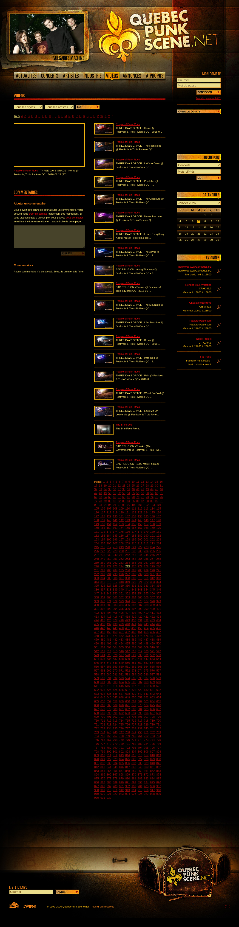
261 (109, 562)
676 (158, 705)
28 (147, 485)
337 (102, 589)
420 (140, 616)
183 (102, 535)
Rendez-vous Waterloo (198, 284)
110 (127, 508)
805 (140, 751)
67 (119, 497)
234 (146, 551)
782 (133, 743)
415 (109, 616)
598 (152, 678)
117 (102, 512)
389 (152, 605)
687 (158, 709)
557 (102, 666)
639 (133, 693)
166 (133, 527)
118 (109, 512)
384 (121, 605)
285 (121, 570)
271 (102, 566)
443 (146, 624)
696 (146, 713)
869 (127, 774)
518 (133, 651)
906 (152, 786)
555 (158, 662)
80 (109, 501)
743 (96, 732)
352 (127, 593)
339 (115, 589)
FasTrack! (205, 356)
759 (127, 736)
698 (158, 713)
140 (109, 520)
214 (158, 543)
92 (95, 505)
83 (123, 501)
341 (127, 589)
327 (109, 585)
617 (133, 686)
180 (152, 531)
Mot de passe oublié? (208, 98)
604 (121, 682)
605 (127, 682)
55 (133, 493)
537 (115, 659)
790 (115, 747)
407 (127, 612)
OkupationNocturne (200, 302)
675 (152, 705)
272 (109, 566)
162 (109, 527)
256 (146, 558)
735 (115, 728)
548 (115, 662)
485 (133, 639)
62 (95, 497)
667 (102, 705)
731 (158, 724)
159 (158, 524)
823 (115, 759)
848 (133, 767)
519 (140, 651)
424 (96, 620)
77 (95, 501)
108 (115, 508)
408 (133, 612)
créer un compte (38, 213)
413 (96, 616)
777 (102, 743)
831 (96, 763)
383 (115, 605)
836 (127, 763)
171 (96, 531)
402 (96, 612)
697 (152, 713)
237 (96, 555)
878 (115, 778)
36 (114, 489)
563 (140, 666)
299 (140, 574)
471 (115, 636)
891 (127, 782)
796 (152, 747)
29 (151, 485)
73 (147, 497)
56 (137, 493)
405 (115, 612)
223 (146, 547)
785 (152, 743)
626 (121, 690)
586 (146, 674)
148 (158, 520)
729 (146, 724)
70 (133, 497)
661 (133, 701)
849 (140, 767)
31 (161, 485)
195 (109, 539)
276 (133, 566)
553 (146, 662)
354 (140, 593)
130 (115, 516)
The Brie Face (124, 424)
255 (140, 558)
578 (96, 674)
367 (152, 597)
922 (115, 793)
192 (158, 535)
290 (152, 570)
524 (102, 655)
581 (115, 674)
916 (146, 790)
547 (109, 662)
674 (146, 705)
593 (121, 678)
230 (121, 551)
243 (133, 555)
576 (152, 670)
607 (140, 682)
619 (146, 686)
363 (127, 597)
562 (133, 666)
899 (109, 786)
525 (109, 655)
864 (96, 774)
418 (127, 616)
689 (102, 713)
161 (102, 527)
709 (158, 716)
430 (133, 620)
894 (146, 782)
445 (158, 624)
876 (102, 778)
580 (109, 674)
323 (152, 582)
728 (140, 724)
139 (102, 520)
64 (105, 497)
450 (121, 628)
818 (152, 755)
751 (146, 732)
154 (127, 524)
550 (127, 662)
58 (147, 493)
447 (102, 628)
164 (121, 527)
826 (133, 759)
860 (140, 771)
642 (152, 693)
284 (115, 570)
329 (121, 585)
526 (115, 655)
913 (127, 790)
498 (146, 643)
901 (121, 786)
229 (115, 551)
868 (121, 774)
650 (133, 697)
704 (127, 716)
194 (102, 539)
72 (142, 497)
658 (115, 701)
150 (102, 524)
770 (127, 740)
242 (127, 555)
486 (140, 639)
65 (109, 497)
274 (121, 566)
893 (140, 782)
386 (133, 605)
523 (96, 655)
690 (109, 713)
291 (158, 570)
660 (127, 701)
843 (102, 767)
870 (133, 774)
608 (146, 682)
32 (95, 489)
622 (96, 690)
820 (96, 759)
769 (121, 740)
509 (146, 647)
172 (102, 531)
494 (121, 643)
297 (127, 574)
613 (109, 686)
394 (115, 609)
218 (115, 547)
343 (140, 589)
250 (109, 558)
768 (115, 740)
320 (133, 582)
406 (121, 612)
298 (133, 574)
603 (115, 682)
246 (152, 555)
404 (109, 612)
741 (152, 728)
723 (109, 724)
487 (146, 639)
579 (102, 674)
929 (158, 793)
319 (127, 582)
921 (109, 793)
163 (115, 527)
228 (109, 551)
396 (127, 609)
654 (158, 697)
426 (109, 620)
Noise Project (203, 338)
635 (109, 693)
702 (115, 716)
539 (127, 659)
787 (96, 747)
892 (133, 782)
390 (158, 605)
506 (127, 647)
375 (133, 601)
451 (127, 628)
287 (133, 570)
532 (152, 655)
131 (121, 516)
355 (146, 593)
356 (152, 593)
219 (121, 547)
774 (152, 740)
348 (102, 593)
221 (133, 547)
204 (96, 543)
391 (96, 609)
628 (133, 690)
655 (96, 701)
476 (146, 636)
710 (96, 720)
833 (109, 763)
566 (158, 666)
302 (158, 574)
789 (109, 747)
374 (127, 601)
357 (158, 593)
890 (121, 782)
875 (96, 778)
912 (121, 790)
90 (156, 501)
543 (152, 659)
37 (119, 489)
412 (158, 612)
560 (121, 666)
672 (133, 705)
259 (96, 562)
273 (115, 566)
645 (102, 697)
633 (96, 693)
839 (146, 763)
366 (146, 597)
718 (146, 720)
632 (158, 690)
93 (100, 505)
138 (96, 520)
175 (121, 531)
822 (109, 759)
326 (102, 585)
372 (115, 601)
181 (158, 531)
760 (133, 736)
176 (127, 531)
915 (140, 790)
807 (152, 751)
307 (121, 578)
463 (133, 632)
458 (102, 632)
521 (152, 651)
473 (127, 636)
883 (146, 778)
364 (133, 597)
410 (146, 612)
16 (161, 481)
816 (140, 755)
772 (140, 740)
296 (121, 574)
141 (115, 520)
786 (158, 743)
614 (115, 686)
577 (158, 670)
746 (115, 732)
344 (146, 589)
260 (102, 562)
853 (96, 771)
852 (158, 767)
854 (102, 771)
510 (152, 647)
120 (121, 512)
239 (109, 555)
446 (96, 628)
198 (127, 539)
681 (121, 709)
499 (152, 643)
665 (158, 701)
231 (127, 551)
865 (102, 774)
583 (127, 674)
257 (152, 558)
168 (146, 527)
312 (152, 578)
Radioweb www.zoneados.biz (194, 266)
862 (152, 771)
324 (158, 582)
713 (115, 720)
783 (140, 743)
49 (105, 493)
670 (121, 705)
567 (96, 670)
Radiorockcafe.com (200, 320)
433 (152, 620)
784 (146, 743)
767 (109, 740)
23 (123, 485)
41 (137, 489)
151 (109, 524)
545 (96, 662)
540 (133, 659)
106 (102, 508)
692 (121, 713)
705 (133, 716)
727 (133, 724)
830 (158, 759)
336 (96, 589)
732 (96, 728)
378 (152, 601)
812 (115, 755)
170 (158, 527)
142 (121, 520)
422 (152, 616)
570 (115, 670)
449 (115, 628)
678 (102, 709)
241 (121, 555)
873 (152, 774)
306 (115, 578)
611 (96, 686)
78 (100, 501)
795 (146, 747)
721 (96, 724)
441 (133, 624)
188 (133, 535)
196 (115, 539)
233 (140, 551)
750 (140, 732)
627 (127, 690)
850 (146, 767)
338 (109, 589)
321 (140, 582)
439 (121, 624)
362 (121, 597)
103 (152, 505)
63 (100, 497)
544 (158, 659)
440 (127, 624)
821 (102, 759)
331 (133, 585)
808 (158, 751)
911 (115, 790)
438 (115, 624)
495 (127, 643)
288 (140, 570)
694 (133, 713)
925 (133, 793)
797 (158, 747)
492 (109, 643)
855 (109, 771)
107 (109, 508)
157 (146, 524)
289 (146, 570)
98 (123, 505)
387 (140, 605)
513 (102, 651)
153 (121, 524)
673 (140, 705)
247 (158, 555)
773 (146, 740)
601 (102, 682)
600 (96, 682)
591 (109, 678)
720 (158, 720)
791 (121, 747)
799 (102, 751)
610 (158, 682)
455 (152, 628)
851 (152, 767)
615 (121, 686)
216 (102, 547)
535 (102, 659)
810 (102, 755)
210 (133, 543)
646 (109, 697)
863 (158, 771)
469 (102, 636)
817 (146, 755)
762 (146, 736)
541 (140, 659)
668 (109, 705)
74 (151, 497)
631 (152, 690)
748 (127, 732)
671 (127, 705)
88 (147, 501)
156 (140, 524)
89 (151, 501)
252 (121, 558)
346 (158, 589)
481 (109, 639)
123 (140, 512)
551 (133, 662)
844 (109, 767)
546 (102, 662)
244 (140, 555)
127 (96, 516)
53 (123, 493)
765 (96, 740)
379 (158, 601)
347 (96, 593)
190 (146, 535)
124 (146, 512)
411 (152, 612)
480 (102, 639)
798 (96, 751)
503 (109, 647)
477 (152, 636)
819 (158, 755)
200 (140, 539)
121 (127, 512)
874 (158, 774)
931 (102, 797)
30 (156, 485)
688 (96, 713)
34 (105, 489)
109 (121, 508)
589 (96, 678)
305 (109, 578)
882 (140, 778)
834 (115, 763)
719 (152, 720)
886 (96, 782)
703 (121, 716)
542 (146, 659)
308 (127, 578)
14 (151, 481)
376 (140, 601)
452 (133, 628)
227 (102, 551)
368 (158, 597)
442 (140, 624)
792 (127, 747)
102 (146, 505)
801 (115, 751)
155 (133, 524)
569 (109, 670)
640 (140, 693)
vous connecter (74, 217)
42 (142, 489)
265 (133, 562)
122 (133, 512)
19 (105, 485)
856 (115, 771)
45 (156, 489)
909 (102, 790)
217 (109, 547)
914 (133, 790)
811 (109, 755)
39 (128, 489)
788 (102, 747)
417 (121, 616)
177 (133, 531)
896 (158, 782)
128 (102, 516)
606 (133, 682)
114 (152, 508)
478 (158, 636)
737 (127, 728)
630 (146, 690)
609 (152, 682)
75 (156, 497)
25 (133, 485)
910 (109, 790)
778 (109, 743)
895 (152, 782)
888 (109, 782)
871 (140, 774)
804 (133, 751)
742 (158, 728)
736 (121, 728)
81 (114, 501)
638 (127, 693)
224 (152, 547)
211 (140, 543)
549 (121, 662)
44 (151, 489)
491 (102, 643)
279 (152, 566)
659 (121, 701)
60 (156, 493)
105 (96, 508)
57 (142, 493)
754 (96, 736)
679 (109, 709)
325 (96, 585)
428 (121, 620)
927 (146, 793)
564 (146, 666)
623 (102, 690)
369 (96, 601)
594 (127, 678)
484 (127, 639)
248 (96, 558)
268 (152, 562)
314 (96, 582)
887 (102, 782)
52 (119, 493)
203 (158, 539)
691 (115, 713)
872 (146, 774)
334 (152, 585)
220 (127, 547)
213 (152, 543)
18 (100, 485)
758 (121, 736)
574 (140, 670)
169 (152, 527)
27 (142, 485)
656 (102, 701)
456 (158, 628)
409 (140, 612)
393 (109, 609)
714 (121, 720)
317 (115, 582)
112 (140, 508)
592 (115, 678)
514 (109, 651)
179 (146, 531)
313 (158, 578)
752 (152, 732)
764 (158, 736)
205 (102, 543)
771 (133, 740)
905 (146, 786)
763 (152, 736)
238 (102, 555)
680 (115, 709)
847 (127, 767)
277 (140, 566)
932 (109, 797)
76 (161, 497)
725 (121, 724)
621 (158, 686)
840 (152, 763)
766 (102, 740)
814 (127, 755)
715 (127, 720)
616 (127, 686)
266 (140, 562)
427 (115, 620)
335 (158, 585)
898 (102, 786)
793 (133, 747)
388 (146, 605)
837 (133, 763)
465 (146, 632)
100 (134, 505)
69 (128, 497)
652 (146, 697)
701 (109, 716)
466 (152, 632)
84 (128, 501)
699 (96, 716)
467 (158, 632)
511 (158, 647)
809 (96, 755)
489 (158, 639)
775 (158, 740)
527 (121, 655)
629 (140, 690)
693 (127, 713)
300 (146, 574)
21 (114, 485)
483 (121, 639)
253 (127, 558)
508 (140, 647)
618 (140, 686)
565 (152, 666)
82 (119, 501)
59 (151, 493)
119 (115, 512)
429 (127, 620)
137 (158, 516)
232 (133, 551)
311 (146, 578)
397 (133, 609)
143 (127, 520)
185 (115, 535)
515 (115, 651)
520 (146, 651)
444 (152, 624)
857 (121, 771)
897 (96, 786)
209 (127, 543)
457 (96, 632)
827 (140, 759)
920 (102, 793)
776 (96, 743)
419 (133, 616)
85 (133, 501)
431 (140, 620)
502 (102, 647)
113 (146, 508)
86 (137, 501)
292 (96, 574)
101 (140, 505)
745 (109, 732)
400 (152, 609)
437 (109, 624)
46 (161, 489)
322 (146, 582)
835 (121, 763)
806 (146, 751)
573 (133, 670)
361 (115, 597)
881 (133, 778)
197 (121, 539)
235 (152, 551)
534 (96, 659)
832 (102, 763)
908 (96, 790)
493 (115, 643)
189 (140, 535)
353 (133, 593)
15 (156, 481)
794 (140, 747)
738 (133, 728)
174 (115, 531)
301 (152, 574)
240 (115, 555)
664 (152, 701)
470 (109, 636)
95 (109, 505)
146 (146, 520)
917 (152, 790)
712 (109, 720)
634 (102, 693)
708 (152, 716)
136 (152, 516)
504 (115, 647)
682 (127, 709)
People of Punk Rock (26, 170)
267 (146, 562)
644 (96, 697)
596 (140, 678)
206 (109, 543)
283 (109, 570)
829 (152, 759)
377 (146, 601)
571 (121, 670)
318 (121, 582)
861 (146, 771)
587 (152, 674)
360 (109, 597)
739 (140, 728)
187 (127, 535)
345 (152, 589)
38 (123, 489)
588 (158, 674)
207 (115, 543)
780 (121, 743)
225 (158, 547)
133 (133, 516)
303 (96, 578)
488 (152, 639)
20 (109, 485)
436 (102, 624)
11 (137, 481)
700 (102, 716)
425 (102, 620)
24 (128, 485)
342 (133, 589)
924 (127, 793)
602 (109, 682)
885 (158, 778)
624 (109, 690)
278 (146, 566)
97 (119, 505)
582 (121, 674)
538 (121, 659)
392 (102, 609)
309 (133, 578)
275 (127, 566)
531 (146, 655)
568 (102, 670)
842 (96, 767)
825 (127, 759)
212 (146, 543)
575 (146, 670)
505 (121, 647)
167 (140, 527)
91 (161, 501)
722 (102, 724)
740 (146, 728)
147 (152, 520)
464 (140, 632)
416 (115, 616)
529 (133, 655)
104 (158, 505)
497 (140, 643)
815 (133, 755)
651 (140, 697)
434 (158, 620)
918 (158, 790)
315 (102, 582)
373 (121, 601)
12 (142, 481)
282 (102, 570)
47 (95, 493)
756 (109, 736)
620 (152, 686)
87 (142, 501)
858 (127, 771)
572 (127, 670)
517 (127, 651)
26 (137, 485)
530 (140, 655)
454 (146, 628)
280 (158, 566)
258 (158, 558)
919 (96, 793)
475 (140, 636)
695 (140, 713)
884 (152, 778)
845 (115, 767)
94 (105, 505)
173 (109, 531)
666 (96, 705)
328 (115, 585)
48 (100, 493)
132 (127, 516)
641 (146, 693)
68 (123, 497)
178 (140, 531)
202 (152, 539)
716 (133, 720)
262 (115, 562)
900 (115, 786)
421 (146, 616)
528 (127, 655)
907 (158, 786)
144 (133, 520)
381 (102, 605)
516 (121, 651)
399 (146, 609)
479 (96, 639)
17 (95, 485)
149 (96, 524)
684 (140, 709)
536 (109, 659)
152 (115, 524)
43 (147, 489)
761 (140, 736)
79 (105, 501)
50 (109, 493)
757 (115, 736)
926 (140, 793)
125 (152, 512)
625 (115, 690)
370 (102, 601)
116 (96, 512)
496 (133, 643)
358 (96, 597)
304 (102, 578)
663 (146, 701)
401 (158, 609)
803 (127, 751)
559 (115, 666)
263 (121, 562)
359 (102, 597)
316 (109, 582)
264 (127, 562)
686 (152, 709)
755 (102, 736)
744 (102, 732)
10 (132, 481)
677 (96, 709)
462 (127, 632)
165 (127, 527)
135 (146, 516)
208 (121, 543)
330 (127, 585)
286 (127, 570)
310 (140, 578)
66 (114, 497)
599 (158, 678)
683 (133, 709)
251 (115, 558)
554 (152, 662)
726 (127, 724)
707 (146, 716)
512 (96, 651)
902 (127, 786)
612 (102, 686)
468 (96, 636)
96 (114, 505)
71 (137, 497)
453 (140, 628)
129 (109, 516)
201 (146, 539)
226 (96, 551)
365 (140, 597)
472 (121, 636)
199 (133, 539)
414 (102, 616)
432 (146, 620)
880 (127, 778)
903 (133, 786)
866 (109, 774)
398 (140, 609)
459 (109, 632)
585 (140, 674)
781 (127, 743)
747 (121, 732)
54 (128, 493)
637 (121, 693)
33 (100, 489)
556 (96, 666)
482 (115, 639)
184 (109, 535)
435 (96, 624)
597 (146, 678)
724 (115, 724)
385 (127, 605)
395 (121, 609)
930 (96, 797)
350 (115, 593)
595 (133, 678)
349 (109, 593)
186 (121, 535)
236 (158, 551)
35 (109, 489)
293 (102, 574)
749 (133, 732)
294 (109, 574)
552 (140, 662)
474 (133, 636)
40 (133, 489)
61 (161, 493)
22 (119, 485)
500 (158, 643)
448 (109, 628)
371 (109, 601)
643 (158, 693)
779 (115, 743)
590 (102, 678)
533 (158, 655)
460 (115, 632)
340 (121, 589)
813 (121, 755)
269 (158, 562)
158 (152, 524)
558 (109, 666)
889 (115, 782)
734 (109, 728)
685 (146, 709)
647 (115, 697)
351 (121, 593)
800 (109, 751)
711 (102, 720)
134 (140, 516)
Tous (17, 116)
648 (121, 697)
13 (147, 481)
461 (121, 632)
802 (121, 751)
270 (96, 566)
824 (121, 759)
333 (146, 585)
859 (133, 771)
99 (128, 505)
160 (96, 527)
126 (158, 512)
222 (140, 547)
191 (152, 535)
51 (114, 493)
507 (133, 647)
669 (115, 705)
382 (109, 605)
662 (140, 701)
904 (140, 786)
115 (158, 508)
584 (133, 674)
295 (115, 574)
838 (140, 763)
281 (96, 570)
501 (96, 647)
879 (121, 778)
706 (140, 716)
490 (96, 643)
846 (121, 767)
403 (102, 612)
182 (96, 535)
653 (152, 697)
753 (158, 732)
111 (133, 508)
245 (146, 555)
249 (102, 558)
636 (115, 693)
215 (96, 547)
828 (146, 759)
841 (158, 763)
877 (109, 778)
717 (140, 720)
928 (152, 793)
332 (140, 585)
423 (158, 616)
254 (133, 558)
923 (121, 793)
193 (96, 539)
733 (102, 728)
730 (152, 724)
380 (96, 605)
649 (127, 697)
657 (109, 701)
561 (127, 666)
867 (115, 774)
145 (140, 520)
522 (158, 651)
